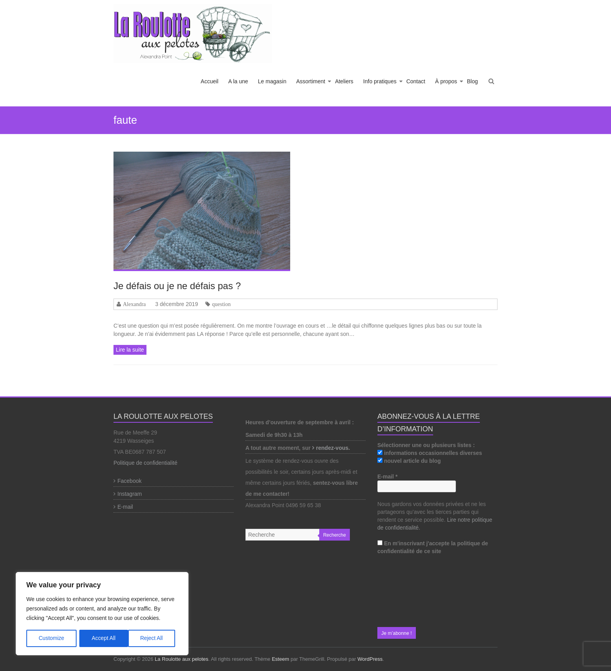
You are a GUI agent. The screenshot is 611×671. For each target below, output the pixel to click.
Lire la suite (130, 349)
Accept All (154, 638)
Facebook (129, 481)
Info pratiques (380, 81)
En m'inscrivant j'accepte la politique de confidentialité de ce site (432, 547)
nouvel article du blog (409, 461)
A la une (238, 81)
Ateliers (344, 81)
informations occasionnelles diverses (429, 453)
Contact (415, 81)
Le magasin (272, 81)
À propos (446, 81)
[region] (102, 614)
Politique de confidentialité (145, 463)
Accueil (209, 81)
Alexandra (134, 304)
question (221, 304)
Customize (51, 638)
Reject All (102, 638)
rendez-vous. (333, 448)
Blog (472, 81)
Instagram (129, 494)
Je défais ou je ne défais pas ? (177, 285)
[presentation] (409, 591)
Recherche (334, 535)
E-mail (125, 507)
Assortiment (310, 81)
